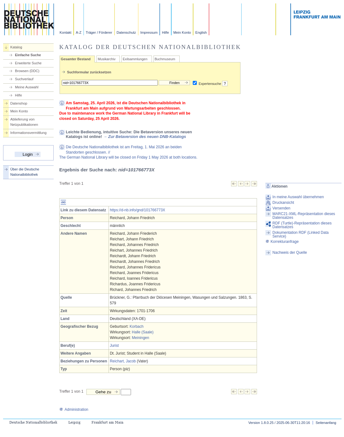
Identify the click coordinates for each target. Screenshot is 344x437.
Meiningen (140, 338)
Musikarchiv (106, 59)
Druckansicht (283, 202)
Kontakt (65, 32)
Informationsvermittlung (28, 133)
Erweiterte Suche (28, 63)
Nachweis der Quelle (290, 252)
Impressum (148, 32)
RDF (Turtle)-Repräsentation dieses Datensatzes (302, 225)
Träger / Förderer (99, 32)
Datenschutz (126, 32)
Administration (73, 409)
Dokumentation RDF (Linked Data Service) (301, 234)
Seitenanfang (326, 423)
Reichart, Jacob (123, 361)
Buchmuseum (165, 59)
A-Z (78, 32)
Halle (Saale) (142, 332)
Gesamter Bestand (75, 59)
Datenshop (18, 103)
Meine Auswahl (26, 87)
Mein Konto (182, 32)
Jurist (114, 345)
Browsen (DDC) (27, 71)
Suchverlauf (24, 79)
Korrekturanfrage (282, 241)
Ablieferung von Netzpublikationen (24, 121)
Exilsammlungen (135, 59)
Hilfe (165, 32)
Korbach (136, 326)
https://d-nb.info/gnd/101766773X (137, 210)
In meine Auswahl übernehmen (298, 197)
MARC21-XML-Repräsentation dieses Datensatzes (304, 216)
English (201, 32)
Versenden (281, 208)
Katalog (16, 47)
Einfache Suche (28, 55)
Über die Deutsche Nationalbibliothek (24, 171)
